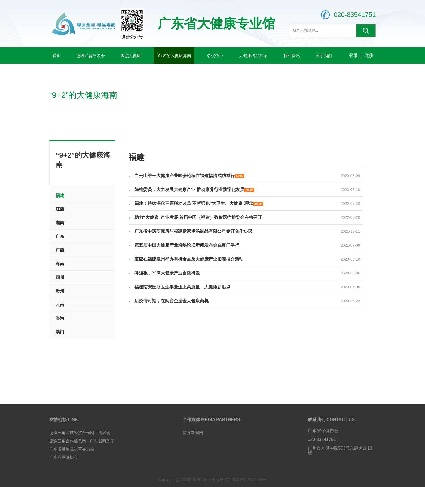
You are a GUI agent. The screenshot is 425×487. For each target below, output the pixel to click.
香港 (60, 318)
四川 (60, 277)
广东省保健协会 (63, 457)
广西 (60, 250)
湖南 (60, 222)
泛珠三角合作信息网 (67, 440)
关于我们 (324, 55)
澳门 (60, 331)
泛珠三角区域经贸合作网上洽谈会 (80, 432)
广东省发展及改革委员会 (71, 449)
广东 (60, 236)
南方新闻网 (193, 432)
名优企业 (215, 55)
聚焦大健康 (131, 55)
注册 (369, 55)
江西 (60, 209)
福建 (60, 195)
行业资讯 (291, 55)
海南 (60, 263)
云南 (60, 304)
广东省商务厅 (102, 440)
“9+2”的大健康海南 (174, 55)
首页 (57, 55)
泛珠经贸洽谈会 (90, 55)
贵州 (60, 291)
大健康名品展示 (253, 55)
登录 (353, 55)
